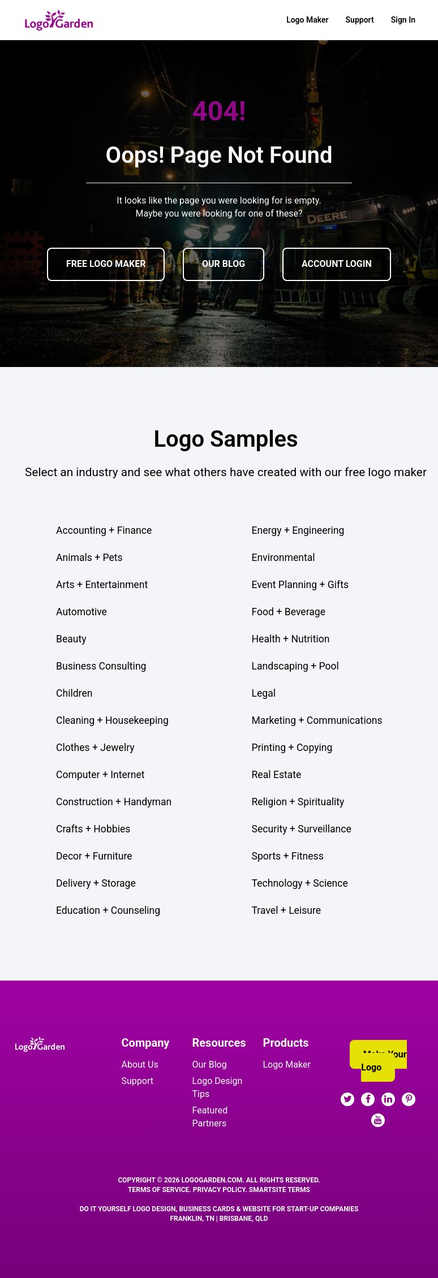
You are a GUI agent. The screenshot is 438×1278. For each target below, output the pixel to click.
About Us (140, 1064)
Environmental (283, 557)
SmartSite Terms (279, 1190)
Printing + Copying (292, 747)
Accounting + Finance (104, 530)
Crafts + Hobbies (93, 829)
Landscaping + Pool (295, 666)
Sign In (403, 19)
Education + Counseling (108, 910)
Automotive (81, 612)
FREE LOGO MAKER (105, 263)
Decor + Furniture (94, 856)
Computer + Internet (100, 774)
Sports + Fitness (288, 856)
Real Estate (277, 774)
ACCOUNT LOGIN (337, 263)
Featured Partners (210, 1117)
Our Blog (209, 1064)
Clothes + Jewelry (95, 747)
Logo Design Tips (217, 1087)
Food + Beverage (289, 612)
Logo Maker (307, 19)
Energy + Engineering (298, 530)
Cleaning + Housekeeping (112, 720)
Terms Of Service (158, 1190)
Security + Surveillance (301, 829)
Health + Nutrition (291, 639)
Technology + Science (300, 883)
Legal (264, 693)
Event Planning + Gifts (300, 584)
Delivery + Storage (96, 883)
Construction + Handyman (113, 802)
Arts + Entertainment (102, 584)
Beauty (71, 639)
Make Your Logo (383, 1061)
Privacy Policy (219, 1190)
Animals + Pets (89, 557)
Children (74, 693)
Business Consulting (101, 666)
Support (360, 19)
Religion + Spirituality (298, 802)
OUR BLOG (223, 263)
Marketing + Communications (317, 720)
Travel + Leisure (286, 910)
